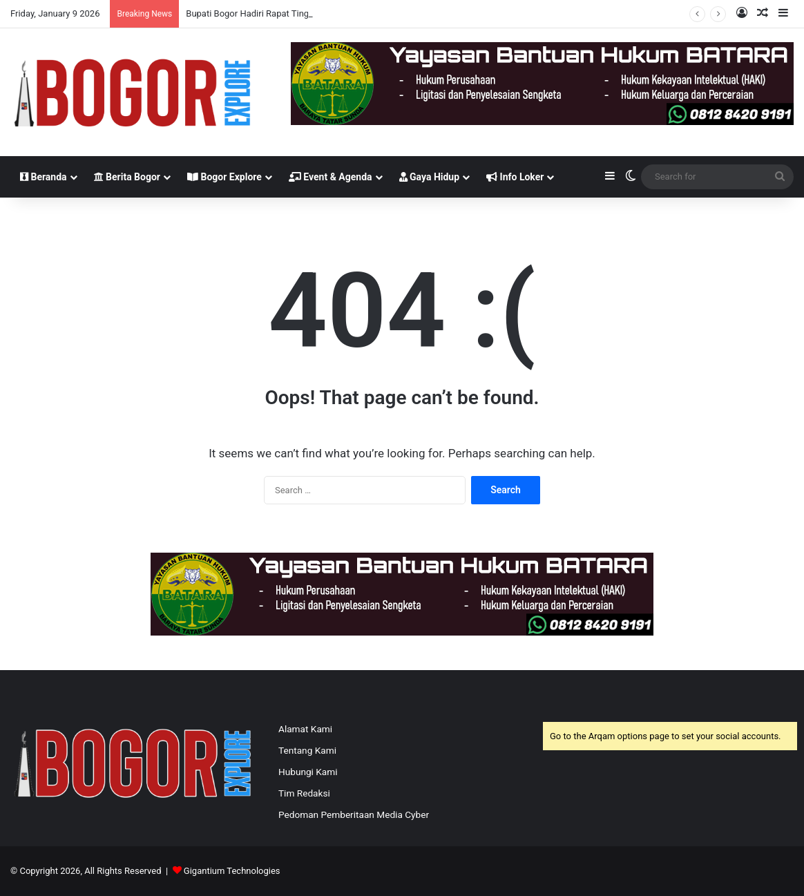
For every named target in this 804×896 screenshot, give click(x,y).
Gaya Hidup (429, 176)
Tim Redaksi (304, 793)
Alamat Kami (305, 728)
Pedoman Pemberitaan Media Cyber (353, 814)
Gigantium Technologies (232, 871)
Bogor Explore (224, 176)
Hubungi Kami (308, 771)
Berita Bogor (127, 176)
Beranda (43, 176)
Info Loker (515, 176)
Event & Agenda (330, 176)
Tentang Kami (307, 750)
